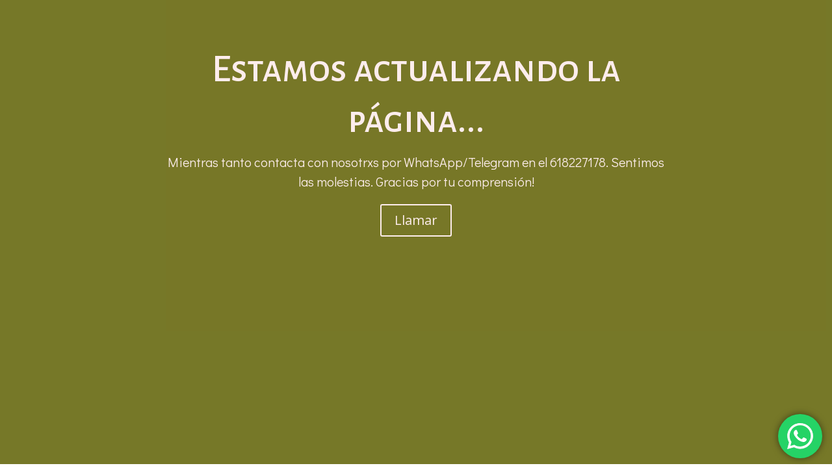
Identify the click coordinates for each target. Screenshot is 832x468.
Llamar (416, 220)
